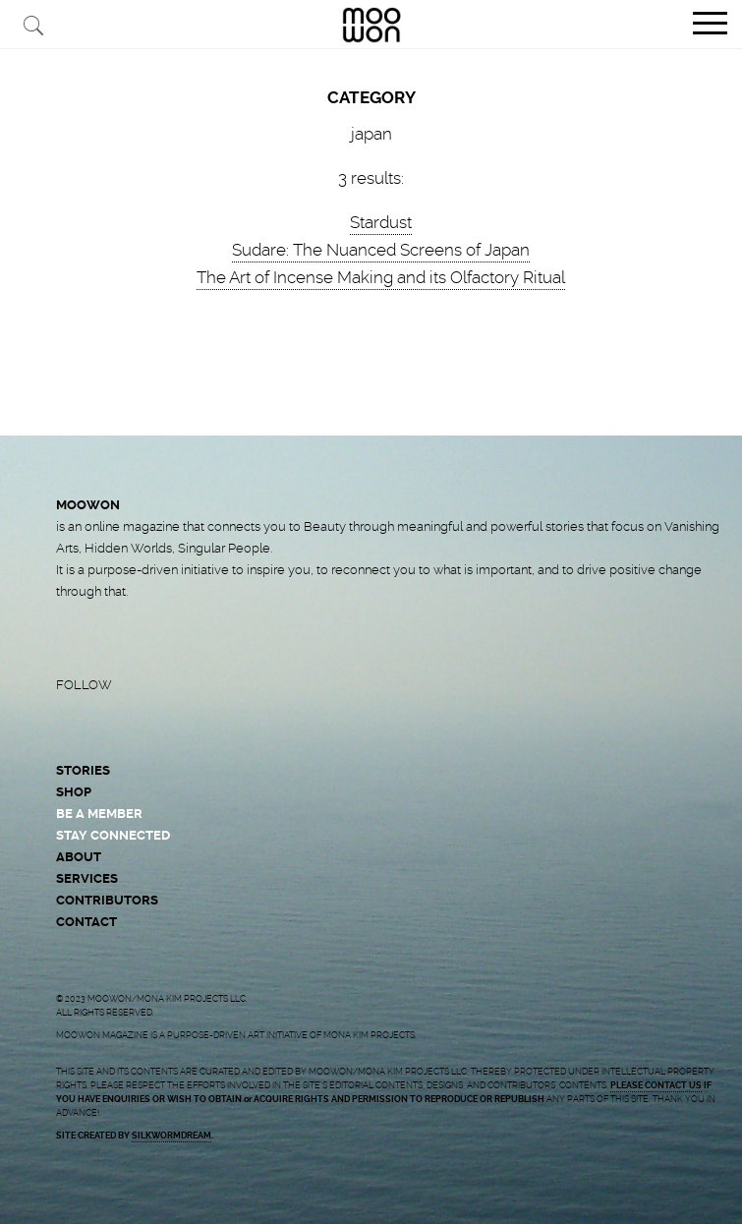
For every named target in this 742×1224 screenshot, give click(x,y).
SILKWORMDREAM (171, 1135)
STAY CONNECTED (113, 835)
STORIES (83, 770)
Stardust (381, 222)
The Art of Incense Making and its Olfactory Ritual (381, 277)
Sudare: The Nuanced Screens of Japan (381, 250)
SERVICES (87, 878)
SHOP (73, 792)
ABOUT (78, 856)
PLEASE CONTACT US (656, 1085)
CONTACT (86, 921)
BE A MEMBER (99, 813)
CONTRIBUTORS (107, 900)
